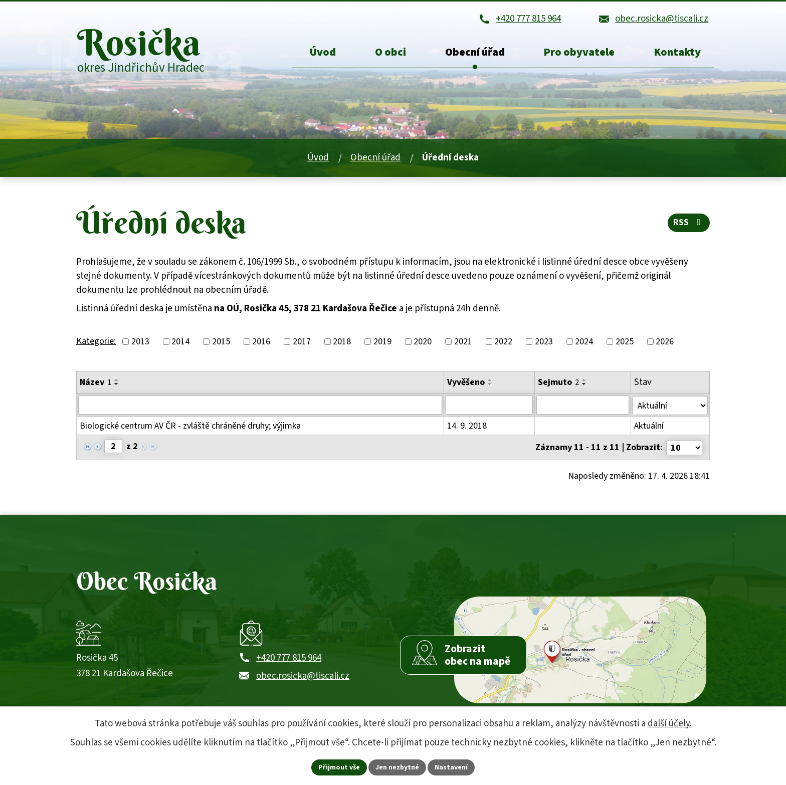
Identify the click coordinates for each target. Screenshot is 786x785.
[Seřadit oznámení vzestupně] (116, 381)
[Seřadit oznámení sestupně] (116, 385)
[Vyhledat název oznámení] (260, 406)
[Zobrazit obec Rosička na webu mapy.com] (580, 649)
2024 (584, 343)
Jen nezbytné (397, 767)
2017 (302, 343)
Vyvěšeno (466, 383)
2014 (180, 343)
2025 (625, 343)
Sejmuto (558, 383)
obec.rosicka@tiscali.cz (302, 677)
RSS (689, 224)
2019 (382, 343)
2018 (342, 343)
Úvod (318, 159)
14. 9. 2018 (467, 427)
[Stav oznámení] (670, 406)
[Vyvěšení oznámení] (489, 406)
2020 (423, 343)
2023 (544, 343)
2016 (261, 343)
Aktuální (649, 427)
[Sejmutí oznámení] (582, 406)
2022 (503, 343)
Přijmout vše (339, 767)
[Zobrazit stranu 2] (113, 447)
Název (95, 383)
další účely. (670, 723)
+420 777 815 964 (288, 659)
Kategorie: (96, 342)
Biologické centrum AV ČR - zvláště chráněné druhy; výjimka (190, 427)
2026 (665, 343)
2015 (221, 343)
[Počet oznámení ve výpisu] (684, 448)
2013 (140, 343)
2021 (463, 343)
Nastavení (451, 767)
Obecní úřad (375, 159)
